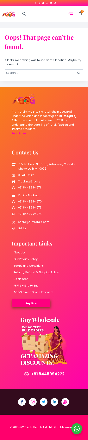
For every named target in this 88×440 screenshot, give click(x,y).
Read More (19, 133)
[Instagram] (39, 2)
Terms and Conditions (29, 266)
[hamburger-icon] (70, 13)
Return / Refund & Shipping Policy (36, 272)
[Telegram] (54, 2)
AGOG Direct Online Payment (33, 292)
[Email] (65, 402)
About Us (20, 252)
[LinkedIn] (46, 2)
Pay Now (31, 303)
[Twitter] (43, 2)
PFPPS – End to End (26, 285)
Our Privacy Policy (26, 259)
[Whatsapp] (50, 2)
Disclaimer (21, 279)
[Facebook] (35, 2)
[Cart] (80, 13)
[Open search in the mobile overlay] (24, 13)
